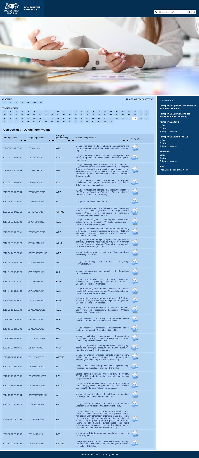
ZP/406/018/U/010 (36, 310)
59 (52, 118)
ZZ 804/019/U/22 (36, 443)
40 (87, 115)
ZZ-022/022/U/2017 (37, 376)
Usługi (162, 125)
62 (70, 118)
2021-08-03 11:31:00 (12, 183)
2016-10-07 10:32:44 (12, 170)
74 (140, 118)
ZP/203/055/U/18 (36, 329)
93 (105, 122)
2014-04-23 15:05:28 (12, 272)
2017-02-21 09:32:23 (12, 243)
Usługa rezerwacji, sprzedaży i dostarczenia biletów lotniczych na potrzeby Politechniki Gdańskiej (102, 319)
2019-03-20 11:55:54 (12, 192)
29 (22, 115)
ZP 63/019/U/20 (35, 212)
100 (34, 102)
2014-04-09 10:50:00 (12, 281)
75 (146, 118)
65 (87, 118)
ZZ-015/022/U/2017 (37, 367)
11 (64, 111)
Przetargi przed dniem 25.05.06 (174, 170)
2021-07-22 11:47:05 (12, 338)
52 (11, 118)
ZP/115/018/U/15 (36, 300)
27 (11, 115)
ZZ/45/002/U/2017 (36, 385)
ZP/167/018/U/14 (36, 291)
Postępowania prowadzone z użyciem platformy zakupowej (178, 107)
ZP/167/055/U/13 (36, 262)
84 (52, 122)
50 (28, 102)
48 (135, 115)
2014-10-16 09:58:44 (12, 395)
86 (64, 122)
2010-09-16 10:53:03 (12, 310)
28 (16, 115)
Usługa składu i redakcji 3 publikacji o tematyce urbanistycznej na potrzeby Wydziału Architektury (102, 404)
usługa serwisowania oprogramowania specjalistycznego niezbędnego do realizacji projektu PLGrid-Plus (102, 366)
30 (22, 102)
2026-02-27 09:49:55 (12, 434)
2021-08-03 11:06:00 (12, 148)
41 (93, 115)
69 (111, 118)
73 (135, 118)
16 (93, 111)
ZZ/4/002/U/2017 (36, 243)
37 (70, 115)
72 (129, 118)
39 (81, 115)
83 (46, 122)
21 (123, 111)
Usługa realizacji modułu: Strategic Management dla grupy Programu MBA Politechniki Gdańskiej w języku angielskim (102, 148)
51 (5, 118)
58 (46, 118)
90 (87, 122)
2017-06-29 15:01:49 (12, 367)
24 (140, 111)
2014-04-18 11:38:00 (12, 291)
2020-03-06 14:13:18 (12, 212)
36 (64, 115)
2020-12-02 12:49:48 (12, 357)
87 (70, 122)
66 (93, 118)
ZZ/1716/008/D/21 (36, 338)
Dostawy (163, 128)
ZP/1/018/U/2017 (36, 222)
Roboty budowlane (168, 131)
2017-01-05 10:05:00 (12, 222)
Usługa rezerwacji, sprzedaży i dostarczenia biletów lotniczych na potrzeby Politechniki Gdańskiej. (102, 329)
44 (111, 115)
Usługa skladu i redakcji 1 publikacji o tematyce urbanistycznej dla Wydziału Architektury (102, 395)
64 (81, 118)
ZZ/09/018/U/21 (35, 183)
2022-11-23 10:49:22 (12, 443)
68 (105, 118)
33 (46, 115)
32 (40, 115)
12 (70, 111)
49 (140, 115)
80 (28, 122)
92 (99, 122)
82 (40, 122)
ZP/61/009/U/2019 (36, 192)
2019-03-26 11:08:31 (12, 232)
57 (40, 118)
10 (16, 102)
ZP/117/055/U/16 (36, 319)
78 (16, 122)
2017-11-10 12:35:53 (12, 376)
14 (81, 111)
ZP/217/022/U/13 (36, 201)
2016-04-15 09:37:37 (12, 319)
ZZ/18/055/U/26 (35, 434)
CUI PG (114, 454)
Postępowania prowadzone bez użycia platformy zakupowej (175, 115)
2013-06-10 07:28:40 (12, 201)
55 (28, 118)
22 (129, 111)
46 (123, 115)
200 (40, 102)
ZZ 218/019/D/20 (36, 357)
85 (58, 122)
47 (129, 115)
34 (52, 115)
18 (105, 111)
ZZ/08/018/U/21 (35, 148)
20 (117, 111)
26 (5, 115)
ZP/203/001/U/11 (36, 404)
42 (99, 115)
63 (75, 118)
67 (99, 118)
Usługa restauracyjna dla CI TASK (91, 201)
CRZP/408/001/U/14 (37, 395)
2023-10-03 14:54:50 (12, 348)
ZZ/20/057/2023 (35, 348)
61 (64, 118)
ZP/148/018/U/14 (36, 281)
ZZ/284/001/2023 (36, 419)
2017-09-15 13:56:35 (12, 385)
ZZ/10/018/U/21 (35, 158)
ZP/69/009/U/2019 (36, 232)
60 (58, 118)
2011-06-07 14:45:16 (12, 404)
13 (75, 111)
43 (105, 115)
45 (117, 115)
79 (22, 122)
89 (81, 122)
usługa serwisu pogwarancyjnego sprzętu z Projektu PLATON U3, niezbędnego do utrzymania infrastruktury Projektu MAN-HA (102, 376)
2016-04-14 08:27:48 (12, 253)
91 (93, 122)
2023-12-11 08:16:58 (12, 419)
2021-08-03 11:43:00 (12, 158)
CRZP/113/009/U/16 (37, 253)
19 (111, 111)
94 (111, 122)
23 (135, 111)
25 (146, 111)
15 (87, 111)
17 (99, 111)
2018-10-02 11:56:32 (12, 329)
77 (11, 122)
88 (75, 122)
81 (34, 122)
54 (22, 118)
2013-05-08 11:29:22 (12, 262)
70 (117, 118)
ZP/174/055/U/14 (36, 272)
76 (5, 122)
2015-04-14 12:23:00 (12, 300)
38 (75, 115)
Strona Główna (166, 100)
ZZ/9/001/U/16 (35, 170)
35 (58, 115)
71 (123, 118)
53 (16, 118)
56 (34, 118)
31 (34, 115)
